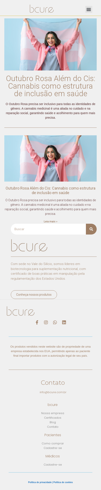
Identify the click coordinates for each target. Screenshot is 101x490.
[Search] (91, 229)
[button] (88, 9)
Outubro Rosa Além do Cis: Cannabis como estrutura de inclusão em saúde (50, 86)
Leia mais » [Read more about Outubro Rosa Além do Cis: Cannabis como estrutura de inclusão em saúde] (50, 221)
